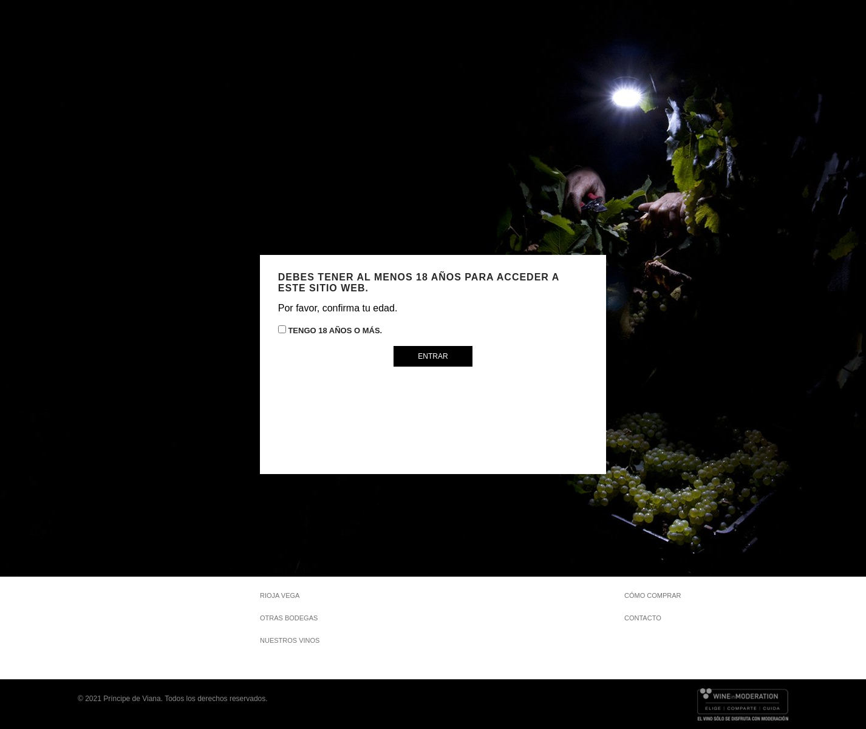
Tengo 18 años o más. (330, 330)
